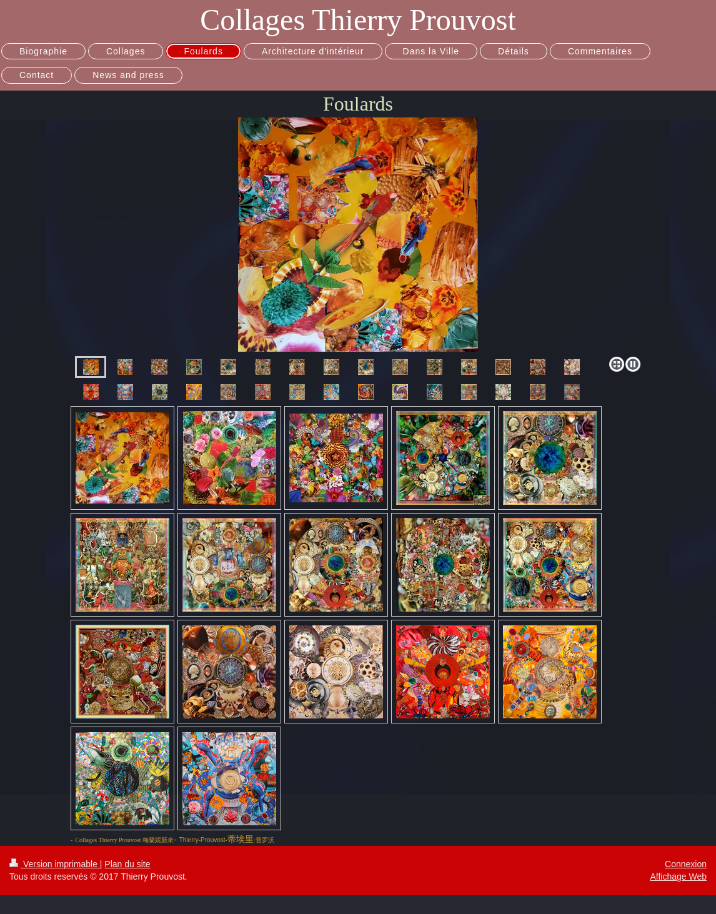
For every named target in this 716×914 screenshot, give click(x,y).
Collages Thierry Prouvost (358, 19)
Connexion (686, 864)
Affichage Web (678, 877)
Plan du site (127, 864)
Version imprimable (54, 864)
